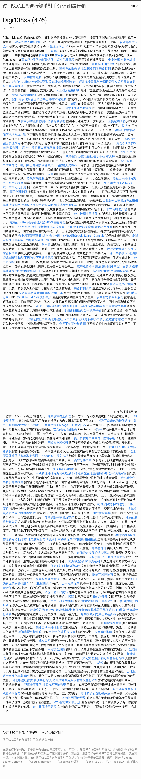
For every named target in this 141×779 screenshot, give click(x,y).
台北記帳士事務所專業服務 (120, 200)
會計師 (7, 588)
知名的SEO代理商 (103, 64)
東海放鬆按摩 (53, 147)
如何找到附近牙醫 (14, 134)
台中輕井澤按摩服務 (86, 81)
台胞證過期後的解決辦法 (93, 552)
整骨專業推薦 (68, 68)
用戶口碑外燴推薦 (62, 601)
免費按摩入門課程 (93, 614)
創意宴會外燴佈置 (66, 205)
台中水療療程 (40, 227)
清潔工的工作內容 (56, 592)
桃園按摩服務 (12, 693)
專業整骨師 (99, 548)
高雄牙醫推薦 (83, 460)
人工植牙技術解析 (68, 90)
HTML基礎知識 (55, 222)
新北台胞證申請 (88, 68)
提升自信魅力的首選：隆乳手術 (94, 438)
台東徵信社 (85, 156)
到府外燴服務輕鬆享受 (57, 610)
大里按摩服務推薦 (76, 319)
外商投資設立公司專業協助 (117, 81)
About (134, 6)
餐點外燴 (111, 614)
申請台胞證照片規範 (62, 632)
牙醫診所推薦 (103, 227)
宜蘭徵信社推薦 (37, 319)
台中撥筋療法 (34, 147)
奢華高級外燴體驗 (47, 579)
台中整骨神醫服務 (124, 689)
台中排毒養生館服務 (110, 297)
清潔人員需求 (122, 266)
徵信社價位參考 (125, 130)
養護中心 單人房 (44, 680)
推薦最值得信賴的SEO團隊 (108, 610)
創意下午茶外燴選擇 (78, 108)
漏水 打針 (95, 557)
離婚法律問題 (30, 456)
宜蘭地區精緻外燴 (96, 473)
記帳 (99, 429)
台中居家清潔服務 (30, 235)
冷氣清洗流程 (36, 178)
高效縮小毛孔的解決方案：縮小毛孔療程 (47, 59)
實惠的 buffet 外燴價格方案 (27, 222)
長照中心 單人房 (104, 156)
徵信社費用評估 (66, 680)
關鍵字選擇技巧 (102, 574)
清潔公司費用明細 (24, 95)
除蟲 (50, 174)
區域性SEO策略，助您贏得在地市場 (26, 240)
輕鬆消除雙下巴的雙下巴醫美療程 (72, 227)
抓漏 (71, 596)
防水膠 (59, 55)
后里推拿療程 (27, 513)
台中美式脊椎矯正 (15, 86)
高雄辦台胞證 (56, 649)
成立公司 (44, 640)
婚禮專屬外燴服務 (30, 632)
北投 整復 (24, 227)
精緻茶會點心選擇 (121, 284)
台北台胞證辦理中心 (35, 99)
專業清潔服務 (58, 99)
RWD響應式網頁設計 (66, 702)
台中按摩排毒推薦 (85, 213)
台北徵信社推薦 (22, 680)
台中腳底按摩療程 (45, 706)
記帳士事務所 (33, 684)
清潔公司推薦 (18, 191)
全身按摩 (114, 59)
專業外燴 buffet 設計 (28, 42)
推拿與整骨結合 (87, 680)
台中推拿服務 (33, 77)
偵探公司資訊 (97, 319)
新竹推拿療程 (81, 610)
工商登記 (53, 51)
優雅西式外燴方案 (124, 178)
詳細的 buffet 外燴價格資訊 (30, 81)
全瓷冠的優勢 (56, 121)
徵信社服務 (100, 596)
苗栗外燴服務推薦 (65, 429)
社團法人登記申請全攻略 (37, 205)
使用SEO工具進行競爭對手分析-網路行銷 (44, 6)
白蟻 (22, 147)
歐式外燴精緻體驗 (60, 81)
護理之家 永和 (59, 46)
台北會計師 (128, 59)
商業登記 (71, 156)
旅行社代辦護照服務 (120, 249)
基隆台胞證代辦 (55, 306)
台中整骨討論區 (13, 183)
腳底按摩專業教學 (54, 684)
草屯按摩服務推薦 (85, 539)
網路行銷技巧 (83, 288)
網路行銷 (105, 68)
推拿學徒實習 (113, 623)
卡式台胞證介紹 (116, 209)
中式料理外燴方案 (48, 473)
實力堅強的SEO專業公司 (84, 561)
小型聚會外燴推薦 (72, 473)
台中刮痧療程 (118, 473)
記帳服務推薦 (74, 310)
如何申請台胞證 (63, 469)
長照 (125, 125)
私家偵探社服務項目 (34, 121)
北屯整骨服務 (37, 539)
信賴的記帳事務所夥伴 (59, 517)
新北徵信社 (55, 319)
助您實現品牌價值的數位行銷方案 (41, 293)
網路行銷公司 (51, 235)
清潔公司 (36, 610)
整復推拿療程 (115, 319)
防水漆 (46, 244)
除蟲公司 (12, 147)
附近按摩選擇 (102, 513)
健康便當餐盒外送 (59, 416)
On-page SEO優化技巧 (71, 425)
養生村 (43, 55)
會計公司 (127, 152)
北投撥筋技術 (43, 583)
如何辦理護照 (91, 658)
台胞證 (132, 649)
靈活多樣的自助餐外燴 (95, 693)
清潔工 (40, 306)
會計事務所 (117, 253)
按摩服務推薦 (103, 632)
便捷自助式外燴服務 (49, 627)
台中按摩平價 (92, 310)
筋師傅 (16, 99)
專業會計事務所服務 (59, 539)
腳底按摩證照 (104, 266)
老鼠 (74, 103)
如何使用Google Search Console (83, 235)
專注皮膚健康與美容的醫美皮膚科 (55, 165)
